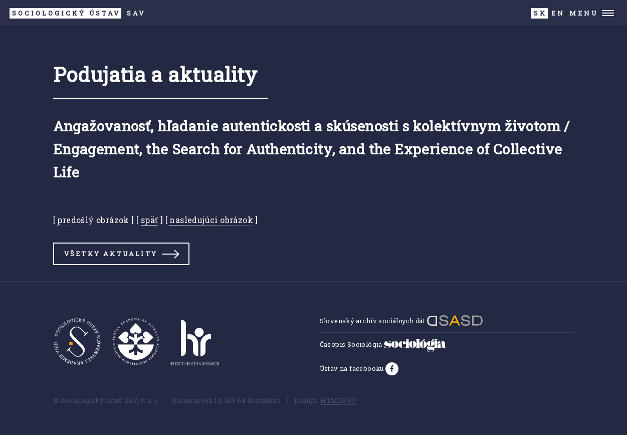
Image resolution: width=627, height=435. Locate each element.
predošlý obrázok (93, 219)
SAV (77, 13)
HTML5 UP (338, 400)
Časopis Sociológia (383, 344)
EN (558, 13)
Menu (583, 13)
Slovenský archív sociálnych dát (402, 321)
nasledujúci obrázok (211, 219)
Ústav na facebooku (353, 368)
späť (149, 219)
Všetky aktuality (110, 254)
